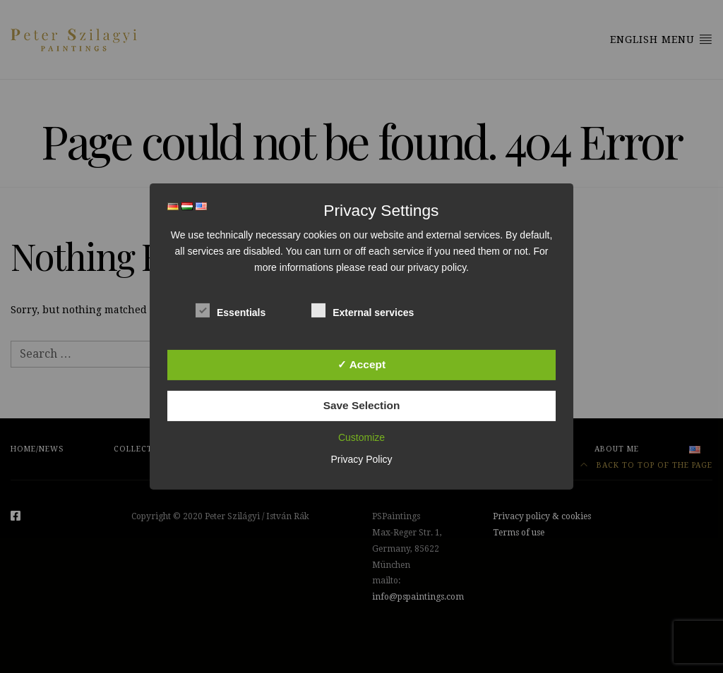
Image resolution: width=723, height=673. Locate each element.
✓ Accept (361, 364)
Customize (361, 437)
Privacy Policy (361, 459)
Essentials (230, 310)
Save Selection (361, 405)
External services (362, 310)
